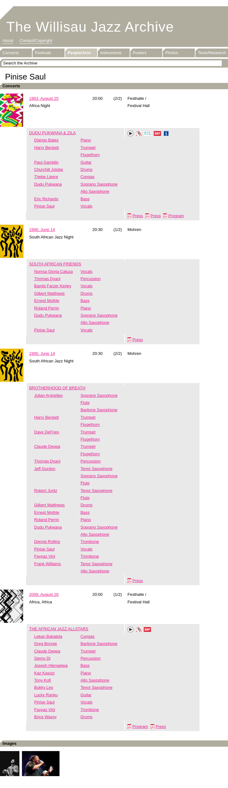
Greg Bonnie (45, 643)
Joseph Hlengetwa (51, 665)
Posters (140, 52)
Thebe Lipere (46, 176)
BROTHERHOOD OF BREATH (57, 388)
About (8, 40)
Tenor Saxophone (96, 468)
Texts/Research (212, 52)
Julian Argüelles (48, 395)
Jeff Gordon (44, 468)
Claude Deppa (47, 446)
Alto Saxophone (94, 191)
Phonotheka (138, 134)
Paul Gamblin (46, 162)
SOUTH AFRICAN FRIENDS (55, 264)
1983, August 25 (44, 98)
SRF (157, 134)
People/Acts (79, 52)
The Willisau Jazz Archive (90, 27)
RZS (147, 134)
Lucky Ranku (46, 695)
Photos (171, 52)
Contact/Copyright (35, 40)
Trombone (89, 541)
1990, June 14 (42, 229)
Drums (86, 169)
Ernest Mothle (46, 300)
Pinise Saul (44, 206)
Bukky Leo (43, 687)
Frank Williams (47, 563)
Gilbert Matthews (49, 293)
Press (137, 215)
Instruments (111, 52)
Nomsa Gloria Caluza (53, 271)
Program (176, 215)
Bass (85, 199)
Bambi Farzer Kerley (52, 286)
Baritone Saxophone (98, 409)
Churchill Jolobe (48, 169)
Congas (87, 176)
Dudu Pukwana (48, 184)
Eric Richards (46, 199)
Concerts (11, 52)
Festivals (43, 52)
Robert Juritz (45, 490)
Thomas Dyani (47, 278)
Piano (85, 140)
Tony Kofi (42, 680)
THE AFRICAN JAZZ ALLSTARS (58, 629)
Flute (85, 402)
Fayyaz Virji (44, 556)
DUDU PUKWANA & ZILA (52, 132)
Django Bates (46, 140)
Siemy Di (42, 658)
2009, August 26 (44, 594)
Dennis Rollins (47, 541)
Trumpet (88, 147)
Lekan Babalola (48, 636)
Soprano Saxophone (99, 184)
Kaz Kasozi (44, 673)
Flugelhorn (90, 154)
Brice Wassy (45, 716)
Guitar (85, 162)
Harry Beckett (46, 147)
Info (166, 134)
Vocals (86, 206)
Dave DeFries (46, 432)
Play (130, 133)
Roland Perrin (46, 308)
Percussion (90, 278)
